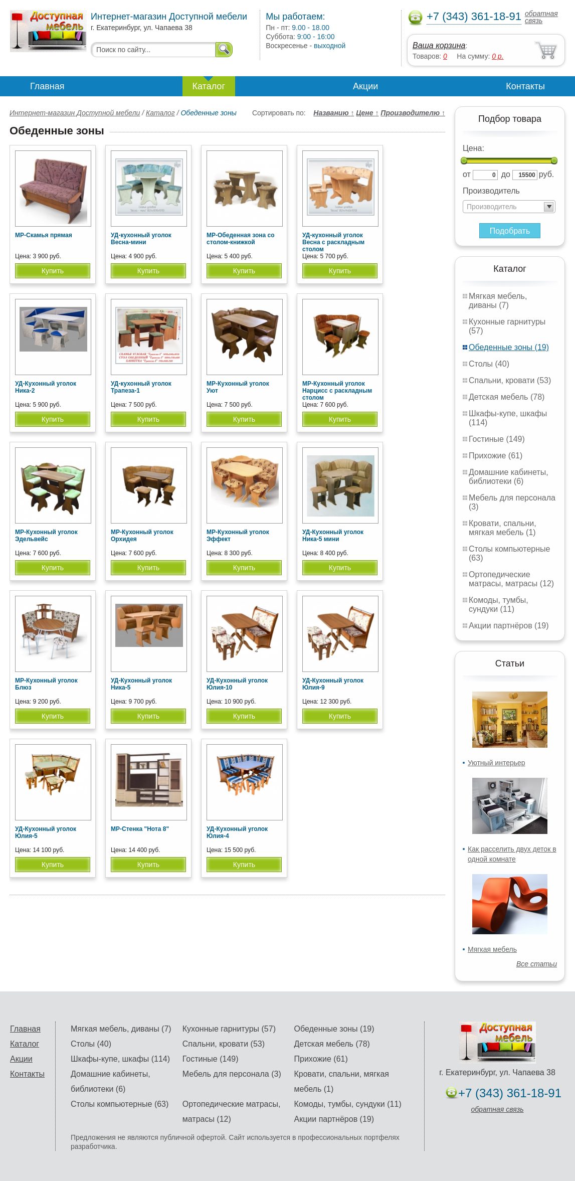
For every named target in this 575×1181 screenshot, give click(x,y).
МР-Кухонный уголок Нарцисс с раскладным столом (337, 390)
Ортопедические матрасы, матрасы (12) (511, 579)
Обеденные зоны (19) (509, 347)
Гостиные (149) (497, 439)
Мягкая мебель (492, 949)
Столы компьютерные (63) (119, 1104)
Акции (365, 86)
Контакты (525, 86)
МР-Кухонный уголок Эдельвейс (46, 536)
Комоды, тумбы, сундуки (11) (498, 604)
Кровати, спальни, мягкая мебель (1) (502, 528)
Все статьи (536, 964)
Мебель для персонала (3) (231, 1074)
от (467, 174)
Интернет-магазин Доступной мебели (75, 113)
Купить (53, 271)
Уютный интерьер (496, 763)
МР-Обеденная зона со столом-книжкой (240, 239)
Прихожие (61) (495, 455)
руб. (546, 174)
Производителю (412, 113)
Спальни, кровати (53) (510, 380)
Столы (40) (489, 364)
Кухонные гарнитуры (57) (229, 1029)
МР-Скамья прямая (43, 235)
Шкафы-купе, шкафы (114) (120, 1059)
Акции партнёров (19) (509, 625)
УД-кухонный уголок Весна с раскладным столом (333, 242)
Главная (47, 86)
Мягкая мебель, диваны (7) (498, 300)
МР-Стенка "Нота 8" (140, 828)
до (505, 174)
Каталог (209, 86)
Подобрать (510, 231)
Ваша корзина (439, 45)
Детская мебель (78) (506, 397)
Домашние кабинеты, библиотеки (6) (508, 476)
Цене (367, 113)
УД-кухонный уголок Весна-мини (141, 239)
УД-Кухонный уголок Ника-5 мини (332, 536)
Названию (333, 113)
